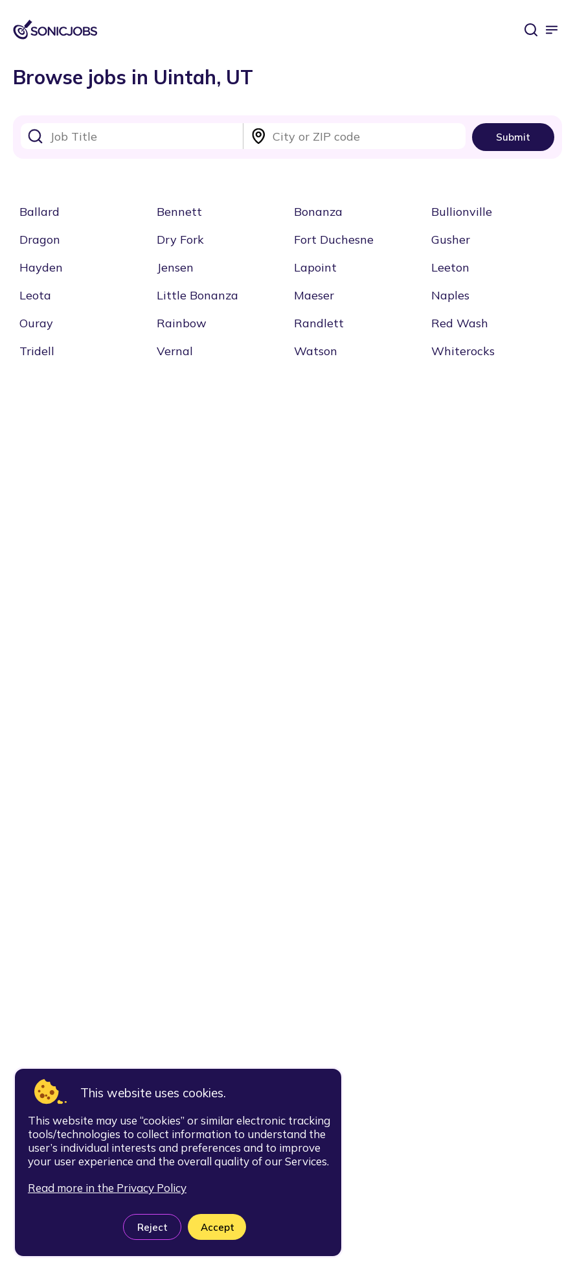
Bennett (179, 211)
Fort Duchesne (334, 239)
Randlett (319, 323)
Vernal (175, 351)
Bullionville (461, 211)
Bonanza (318, 211)
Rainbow (182, 323)
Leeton (450, 267)
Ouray (36, 323)
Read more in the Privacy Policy (107, 1188)
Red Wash (459, 323)
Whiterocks (463, 351)
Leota (35, 295)
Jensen (175, 267)
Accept (217, 1227)
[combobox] (132, 136)
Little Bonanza (197, 295)
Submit (513, 137)
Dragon (39, 239)
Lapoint (315, 267)
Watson (315, 351)
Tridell (36, 351)
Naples (450, 295)
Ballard (39, 211)
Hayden (41, 267)
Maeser (314, 295)
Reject (152, 1227)
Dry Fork (180, 239)
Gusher (450, 239)
